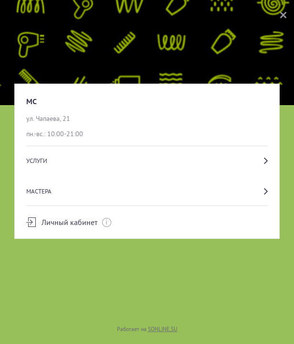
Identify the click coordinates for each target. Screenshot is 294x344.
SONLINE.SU (163, 329)
